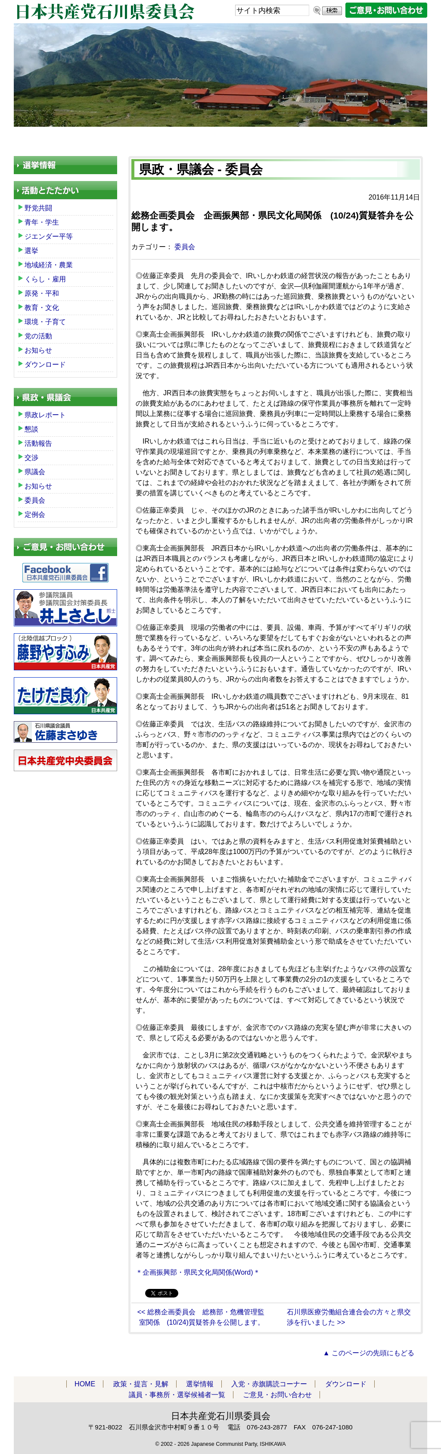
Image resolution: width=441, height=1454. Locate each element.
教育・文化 (42, 307)
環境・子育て (45, 321)
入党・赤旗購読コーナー (206, 137)
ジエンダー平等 (49, 236)
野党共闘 (38, 208)
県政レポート (45, 415)
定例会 (35, 514)
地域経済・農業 (49, 265)
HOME (44, 137)
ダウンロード (294, 137)
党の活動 (38, 336)
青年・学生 (42, 222)
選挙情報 (200, 1384)
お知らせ (38, 350)
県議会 (35, 471)
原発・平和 (42, 293)
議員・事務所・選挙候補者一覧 (378, 137)
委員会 (184, 246)
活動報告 (38, 443)
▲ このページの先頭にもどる (368, 1353)
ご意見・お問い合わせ (277, 1394)
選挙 (31, 250)
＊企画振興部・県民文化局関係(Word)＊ (198, 1272)
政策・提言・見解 (113, 137)
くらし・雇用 (45, 279)
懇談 (31, 429)
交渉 (31, 457)
